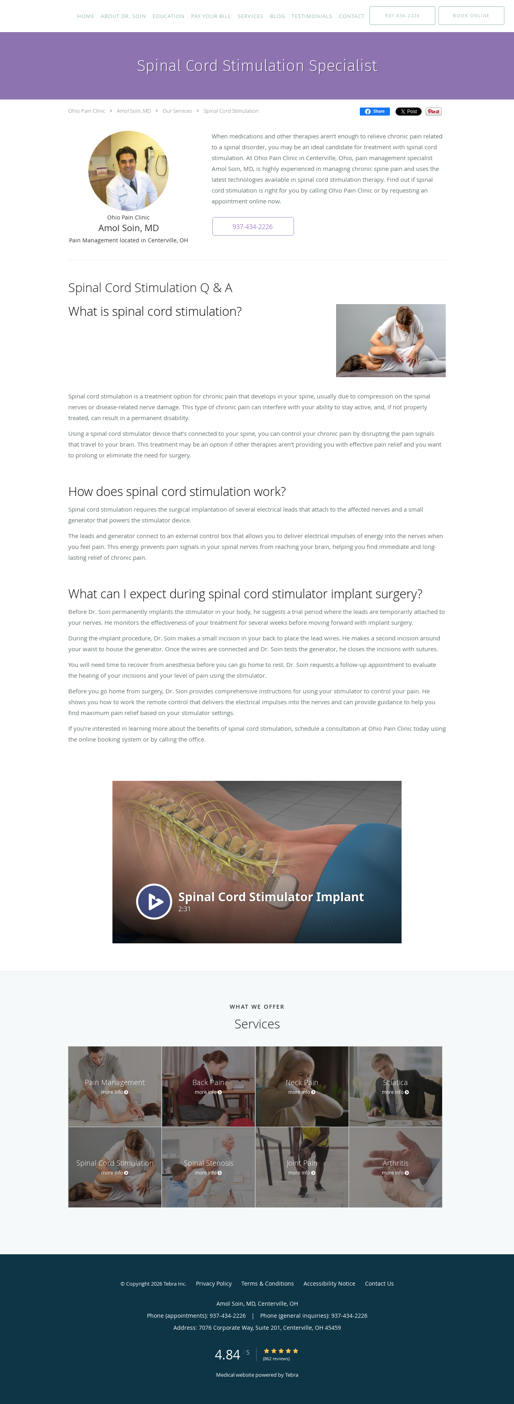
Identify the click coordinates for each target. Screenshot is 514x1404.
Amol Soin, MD (134, 110)
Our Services (177, 110)
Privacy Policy (214, 1283)
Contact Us (379, 1283)
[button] (471, 15)
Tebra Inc (174, 1283)
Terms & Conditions (267, 1283)
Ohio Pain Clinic (86, 110)
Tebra (291, 1374)
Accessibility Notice (329, 1283)
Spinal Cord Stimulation (231, 110)
